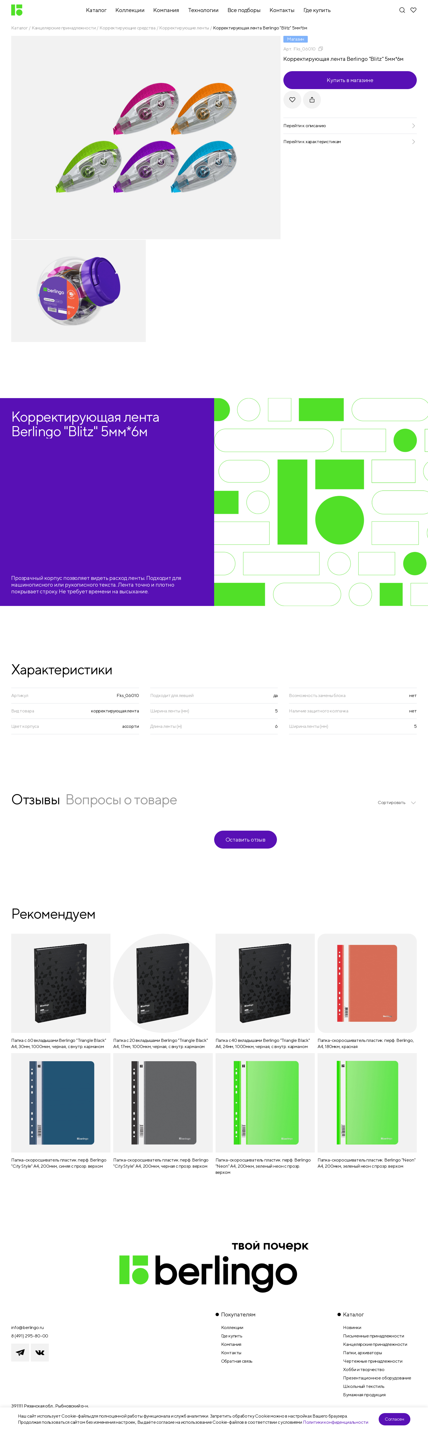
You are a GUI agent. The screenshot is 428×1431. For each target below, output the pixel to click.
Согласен (394, 1419)
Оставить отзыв (245, 839)
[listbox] (397, 803)
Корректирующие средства (127, 28)
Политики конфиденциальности (335, 1422)
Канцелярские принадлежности (64, 28)
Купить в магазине (350, 80)
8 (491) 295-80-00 (29, 1336)
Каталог (19, 28)
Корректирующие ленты (184, 28)
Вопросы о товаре (121, 799)
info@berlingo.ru (27, 1327)
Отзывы (35, 799)
